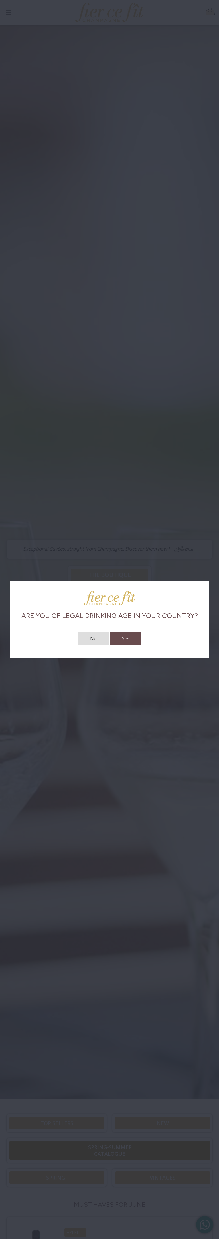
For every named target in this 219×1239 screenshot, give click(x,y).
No (93, 638)
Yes (125, 638)
